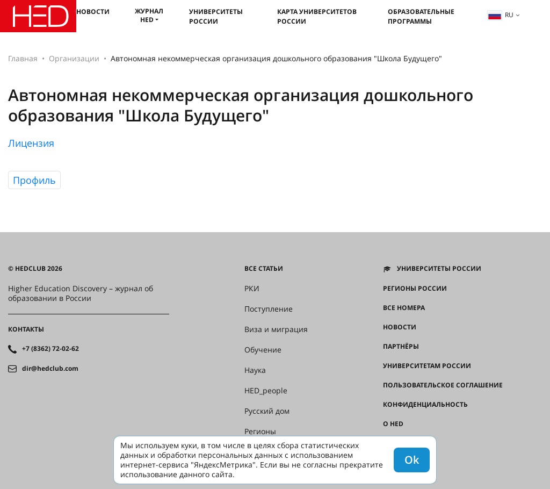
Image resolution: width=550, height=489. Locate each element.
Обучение (262, 350)
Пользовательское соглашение (443, 385)
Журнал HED (149, 15)
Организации (74, 58)
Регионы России (415, 288)
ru (500, 14)
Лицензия (31, 142)
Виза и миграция (276, 329)
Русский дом (267, 411)
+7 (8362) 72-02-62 (50, 348)
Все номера (404, 308)
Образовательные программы (421, 16)
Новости (93, 11)
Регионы (260, 431)
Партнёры (401, 346)
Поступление (268, 309)
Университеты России (216, 16)
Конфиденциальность (425, 404)
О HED (393, 424)
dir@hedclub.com (50, 368)
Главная (23, 58)
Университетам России (427, 366)
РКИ (251, 288)
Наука (255, 370)
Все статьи (263, 268)
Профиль (34, 180)
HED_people (265, 390)
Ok (411, 459)
